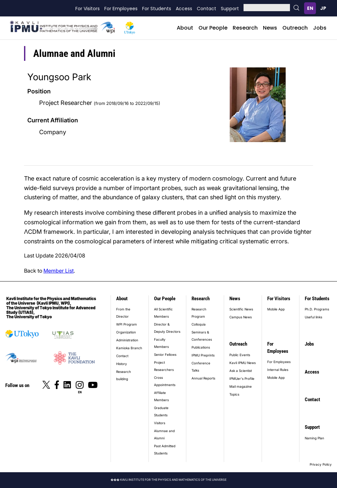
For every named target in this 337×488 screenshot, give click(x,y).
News (270, 28)
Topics (234, 394)
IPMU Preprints (203, 355)
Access (184, 8)
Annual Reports (203, 378)
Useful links (313, 317)
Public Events (239, 355)
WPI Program (126, 324)
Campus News (240, 317)
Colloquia (199, 324)
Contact (206, 8)
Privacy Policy (321, 464)
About (185, 28)
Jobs (319, 28)
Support (230, 8)
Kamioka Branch (129, 348)
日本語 (323, 8)
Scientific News (241, 309)
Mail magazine (240, 386)
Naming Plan (314, 438)
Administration (127, 340)
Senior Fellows (165, 354)
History (121, 364)
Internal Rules (277, 370)
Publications (201, 347)
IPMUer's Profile (241, 378)
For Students (156, 8)
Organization (126, 332)
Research (245, 28)
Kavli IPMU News (242, 363)
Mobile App (276, 309)
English (310, 8)
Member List (58, 270)
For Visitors (87, 8)
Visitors (159, 423)
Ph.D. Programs (317, 309)
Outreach (295, 28)
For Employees (121, 8)
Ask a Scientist (240, 371)
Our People (212, 28)
